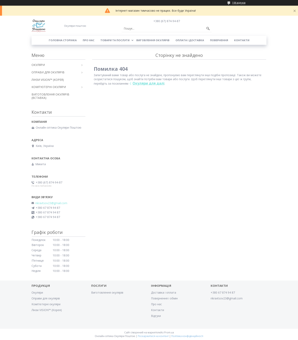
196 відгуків (238, 2)
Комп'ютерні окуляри (46, 304)
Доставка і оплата (163, 292)
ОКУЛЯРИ (38, 65)
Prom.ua (169, 332)
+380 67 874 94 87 (223, 292)
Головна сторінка (63, 40)
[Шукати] (208, 28)
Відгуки (156, 316)
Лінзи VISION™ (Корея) (47, 310)
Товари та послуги (115, 40)
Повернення (219, 40)
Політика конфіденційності (187, 336)
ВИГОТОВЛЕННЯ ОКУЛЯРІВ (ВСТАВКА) (50, 96)
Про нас (88, 40)
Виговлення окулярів (152, 40)
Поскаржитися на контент (153, 336)
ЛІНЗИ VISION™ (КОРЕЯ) (48, 80)
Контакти (241, 40)
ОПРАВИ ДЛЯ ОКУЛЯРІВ (48, 72)
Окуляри (37, 292)
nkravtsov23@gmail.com (51, 203)
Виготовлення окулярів (107, 292)
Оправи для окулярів (46, 298)
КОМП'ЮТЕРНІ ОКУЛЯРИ (49, 87)
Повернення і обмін (164, 298)
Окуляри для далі (148, 83)
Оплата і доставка (190, 40)
